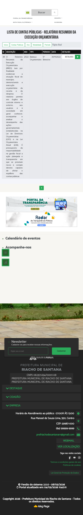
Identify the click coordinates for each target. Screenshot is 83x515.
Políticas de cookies (72, 465)
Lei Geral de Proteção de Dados (65, 473)
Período (47, 44)
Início (6, 44)
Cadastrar (61, 351)
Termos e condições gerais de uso (65, 462)
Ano (28, 44)
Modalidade (37, 44)
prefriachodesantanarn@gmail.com (55, 435)
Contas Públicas (17, 44)
